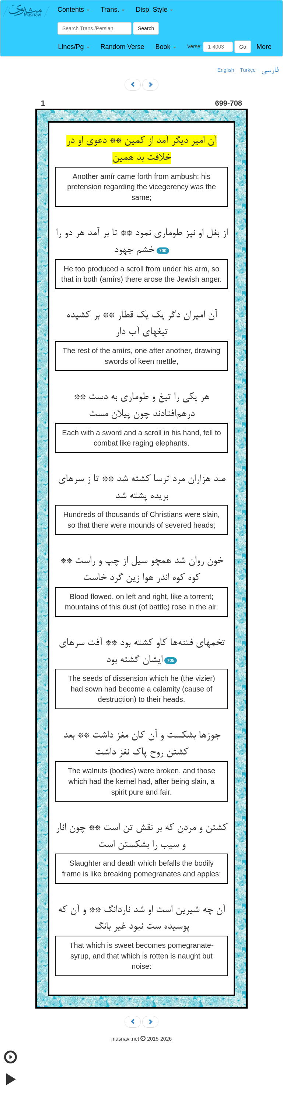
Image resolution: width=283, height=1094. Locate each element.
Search (146, 28)
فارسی (270, 70)
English (225, 70)
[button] (73, 9)
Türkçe (248, 70)
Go (242, 47)
